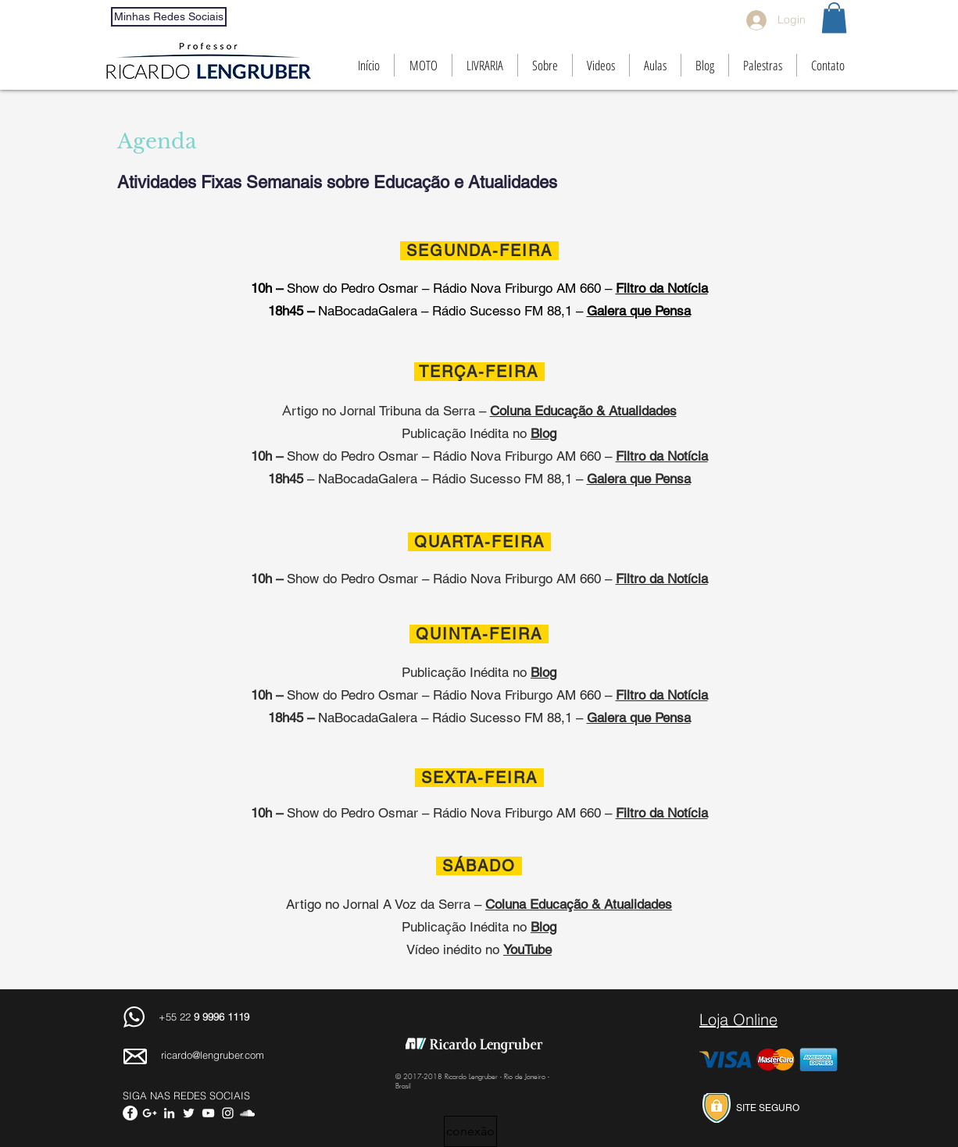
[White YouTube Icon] (208, 1113)
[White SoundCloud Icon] (247, 1113)
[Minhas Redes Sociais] (169, 17)
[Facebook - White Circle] (130, 1113)
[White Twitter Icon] (188, 1113)
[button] (834, 17)
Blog (543, 927)
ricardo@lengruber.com (212, 1055)
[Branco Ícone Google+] (149, 1113)
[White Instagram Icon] (227, 1113)
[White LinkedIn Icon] (169, 1113)
